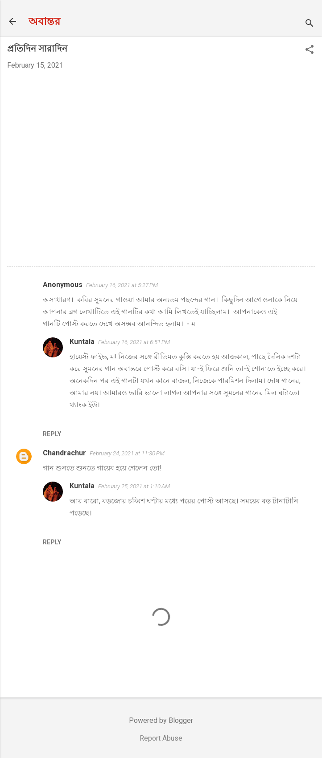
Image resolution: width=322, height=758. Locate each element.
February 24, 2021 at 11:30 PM (127, 453)
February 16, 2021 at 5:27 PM (122, 285)
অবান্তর (44, 21)
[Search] (309, 24)
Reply (52, 434)
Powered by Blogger (161, 720)
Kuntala (82, 341)
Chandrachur (64, 453)
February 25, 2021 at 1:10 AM (134, 486)
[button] (309, 50)
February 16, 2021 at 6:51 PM (134, 342)
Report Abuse (161, 738)
